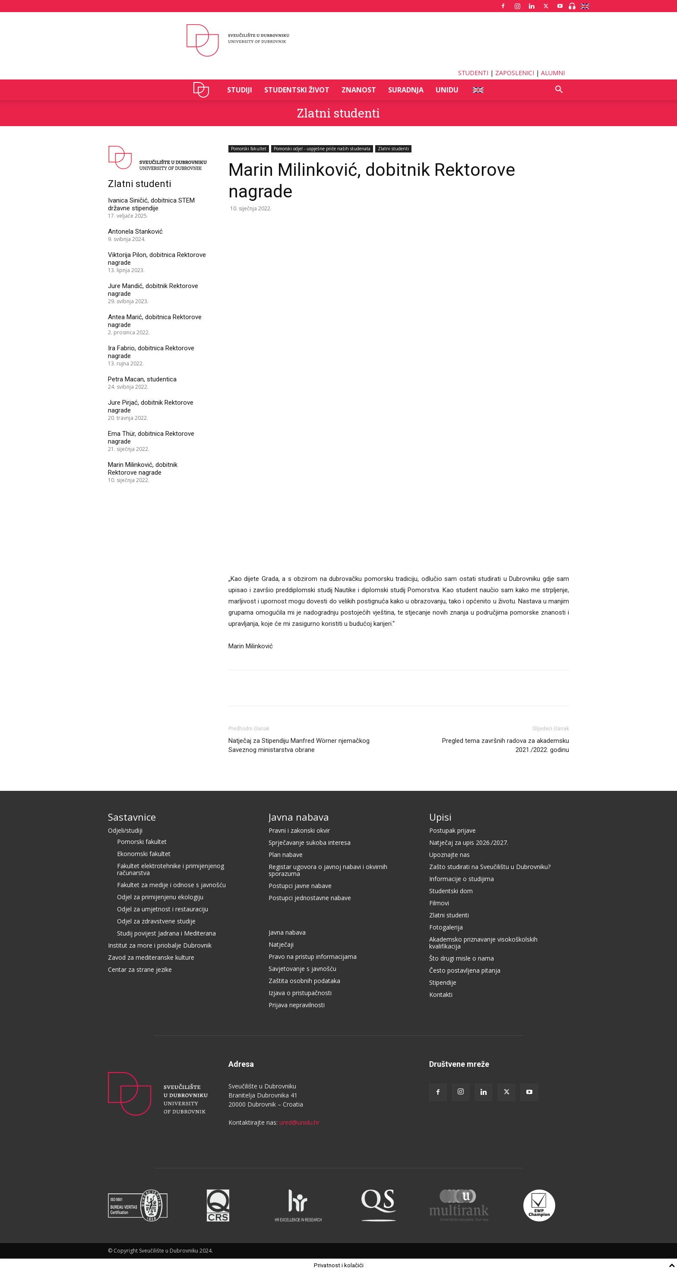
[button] (558, 90)
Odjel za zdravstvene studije (156, 921)
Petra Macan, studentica (142, 379)
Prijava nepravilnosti (297, 1005)
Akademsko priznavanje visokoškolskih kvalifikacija (483, 942)
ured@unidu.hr (299, 1122)
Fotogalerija (446, 927)
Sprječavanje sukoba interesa (310, 842)
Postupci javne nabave (300, 886)
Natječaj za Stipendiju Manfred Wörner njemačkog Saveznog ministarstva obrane (299, 745)
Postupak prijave (452, 830)
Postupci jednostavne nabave (310, 898)
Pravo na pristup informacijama (313, 956)
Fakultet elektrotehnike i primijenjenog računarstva (170, 869)
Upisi (440, 816)
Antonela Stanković (135, 231)
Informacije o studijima (461, 879)
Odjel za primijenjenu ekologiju (160, 897)
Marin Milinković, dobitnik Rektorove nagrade (142, 468)
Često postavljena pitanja (464, 970)
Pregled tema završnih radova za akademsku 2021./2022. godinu (505, 745)
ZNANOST (359, 90)
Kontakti (440, 994)
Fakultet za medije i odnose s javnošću (171, 885)
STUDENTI (473, 73)
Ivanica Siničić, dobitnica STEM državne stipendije (151, 204)
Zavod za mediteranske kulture (151, 957)
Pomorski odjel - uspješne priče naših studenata (322, 149)
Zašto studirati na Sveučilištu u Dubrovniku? (489, 867)
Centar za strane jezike (140, 969)
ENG (478, 90)
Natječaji (281, 944)
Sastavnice (132, 816)
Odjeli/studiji (125, 830)
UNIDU (203, 90)
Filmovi (439, 903)
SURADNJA (406, 90)
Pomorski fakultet (248, 149)
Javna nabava (299, 816)
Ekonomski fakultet (144, 854)
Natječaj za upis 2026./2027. (468, 842)
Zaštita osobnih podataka (304, 981)
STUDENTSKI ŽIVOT (296, 90)
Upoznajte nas (449, 854)
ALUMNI (553, 73)
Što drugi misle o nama (461, 958)
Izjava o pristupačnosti (300, 993)
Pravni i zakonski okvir (299, 830)
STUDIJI (239, 90)
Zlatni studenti (338, 113)
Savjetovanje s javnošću (302, 968)
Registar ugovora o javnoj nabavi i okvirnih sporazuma (328, 870)
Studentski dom (451, 891)
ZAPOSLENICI (514, 73)
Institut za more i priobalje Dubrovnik (160, 945)
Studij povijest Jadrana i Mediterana (166, 933)
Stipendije (442, 982)
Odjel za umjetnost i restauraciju (162, 909)
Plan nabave (286, 854)
